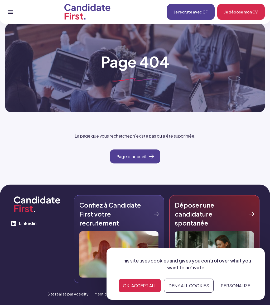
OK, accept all (140, 285)
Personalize (235, 285)
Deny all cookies (188, 285)
